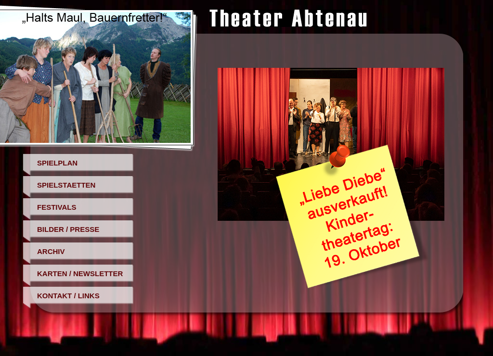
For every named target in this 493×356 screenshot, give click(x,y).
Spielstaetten (66, 185)
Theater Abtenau (288, 18)
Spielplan (57, 163)
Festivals (56, 207)
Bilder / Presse (68, 229)
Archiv (51, 251)
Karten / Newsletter (80, 273)
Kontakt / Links (68, 296)
